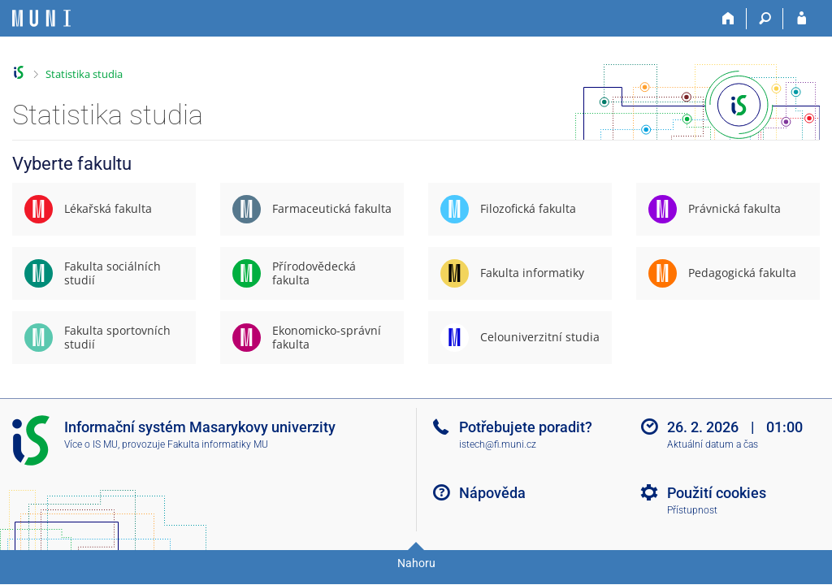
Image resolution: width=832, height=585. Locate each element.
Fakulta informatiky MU (217, 444)
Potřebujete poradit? (525, 427)
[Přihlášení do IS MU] (801, 18)
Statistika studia (84, 74)
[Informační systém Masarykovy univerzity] (41, 18)
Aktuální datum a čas (712, 444)
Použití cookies (716, 492)
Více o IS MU (91, 444)
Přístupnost (692, 510)
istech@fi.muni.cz (497, 444)
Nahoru (416, 563)
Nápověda (492, 492)
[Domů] (728, 18)
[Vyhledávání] (765, 18)
